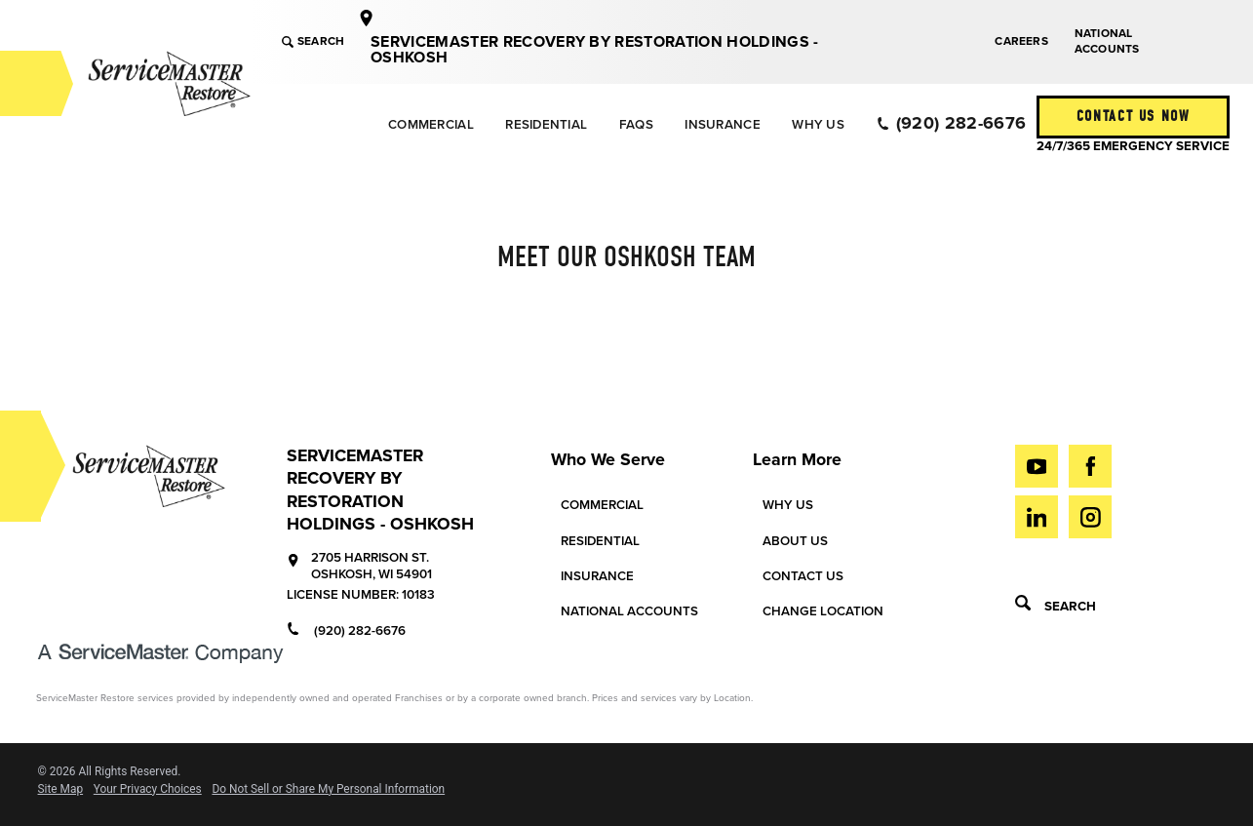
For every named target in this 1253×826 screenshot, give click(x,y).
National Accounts (1107, 41)
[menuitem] (430, 124)
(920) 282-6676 (952, 123)
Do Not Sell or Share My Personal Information (328, 790)
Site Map (61, 790)
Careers (1021, 41)
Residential (546, 125)
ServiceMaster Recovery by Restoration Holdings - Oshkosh (594, 49)
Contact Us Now (1134, 115)
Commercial (431, 125)
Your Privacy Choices (148, 790)
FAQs (636, 125)
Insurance (722, 125)
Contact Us (803, 576)
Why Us (818, 125)
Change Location (823, 611)
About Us (795, 541)
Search (313, 41)
